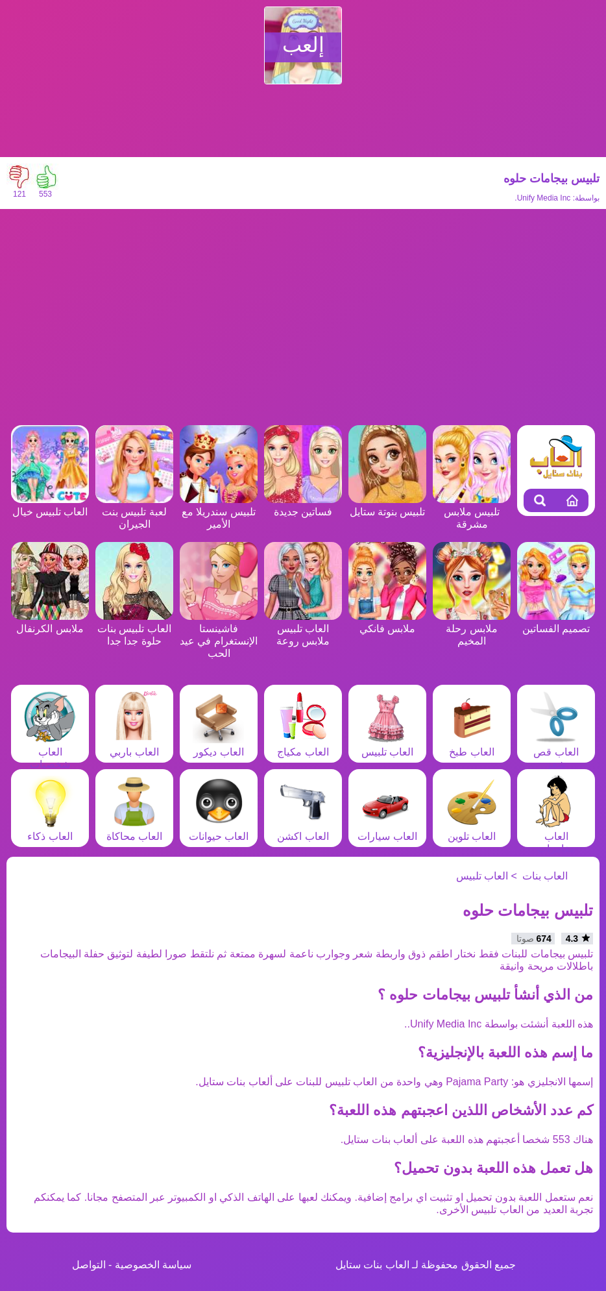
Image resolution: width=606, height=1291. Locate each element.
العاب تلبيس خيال (50, 505)
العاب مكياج (303, 745)
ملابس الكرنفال (50, 622)
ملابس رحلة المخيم (472, 628)
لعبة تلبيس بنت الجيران (134, 512)
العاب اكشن (303, 830)
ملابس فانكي (387, 622)
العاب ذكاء (50, 830)
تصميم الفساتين (556, 622)
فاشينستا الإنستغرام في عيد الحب (219, 635)
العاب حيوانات (218, 830)
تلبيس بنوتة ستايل (387, 505)
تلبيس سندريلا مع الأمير (219, 512)
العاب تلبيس (387, 745)
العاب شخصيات (50, 752)
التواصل (89, 1264)
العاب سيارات (387, 830)
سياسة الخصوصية (153, 1264)
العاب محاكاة (134, 830)
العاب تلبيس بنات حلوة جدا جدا (134, 628)
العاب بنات (545, 875)
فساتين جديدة (303, 505)
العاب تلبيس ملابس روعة (303, 628)
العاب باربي (134, 745)
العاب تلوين (472, 830)
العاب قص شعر (556, 752)
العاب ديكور (219, 745)
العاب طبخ (472, 745)
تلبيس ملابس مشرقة (472, 512)
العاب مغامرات (556, 836)
